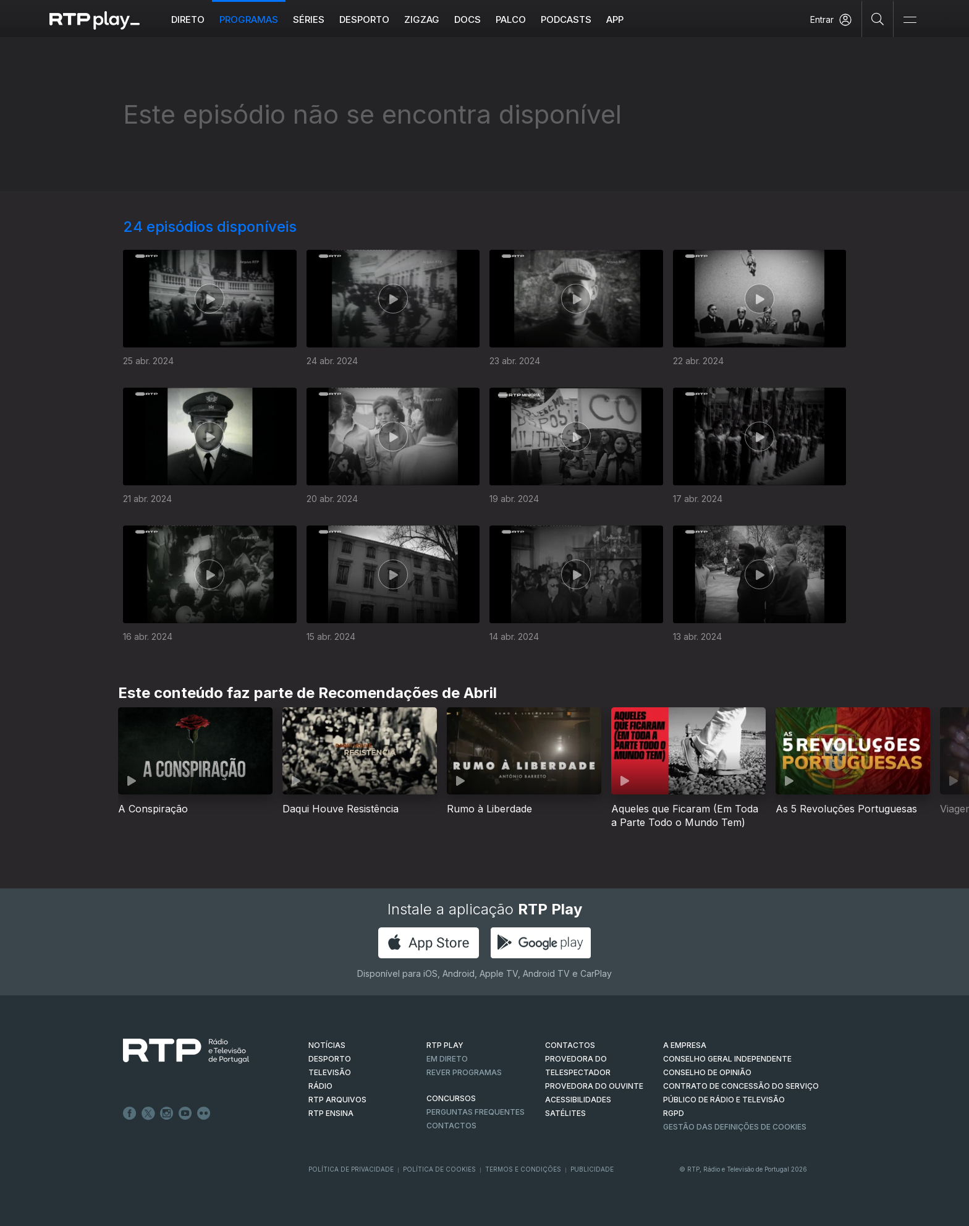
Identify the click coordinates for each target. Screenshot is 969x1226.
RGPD (673, 1113)
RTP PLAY (444, 1045)
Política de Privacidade (351, 1169)
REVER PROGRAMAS (464, 1072)
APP (615, 19)
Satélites (565, 1113)
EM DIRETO (447, 1058)
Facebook (130, 1113)
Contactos (451, 1125)
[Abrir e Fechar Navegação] (910, 20)
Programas (248, 19)
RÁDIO (320, 1086)
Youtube (185, 1113)
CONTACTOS (570, 1045)
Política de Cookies (439, 1169)
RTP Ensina (330, 1113)
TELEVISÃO (329, 1072)
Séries (308, 19)
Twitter (148, 1113)
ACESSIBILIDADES (578, 1099)
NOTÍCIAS (326, 1045)
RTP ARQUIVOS (337, 1099)
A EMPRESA (684, 1045)
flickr (204, 1113)
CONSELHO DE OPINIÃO (707, 1072)
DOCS (467, 19)
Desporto (364, 19)
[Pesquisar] (878, 18)
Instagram (167, 1113)
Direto (188, 19)
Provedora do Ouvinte (594, 1086)
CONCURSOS (451, 1098)
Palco (511, 19)
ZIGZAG (421, 19)
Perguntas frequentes (475, 1112)
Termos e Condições (523, 1169)
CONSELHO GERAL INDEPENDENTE (727, 1058)
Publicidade (592, 1169)
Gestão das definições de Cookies (734, 1126)
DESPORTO (329, 1058)
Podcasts (566, 19)
